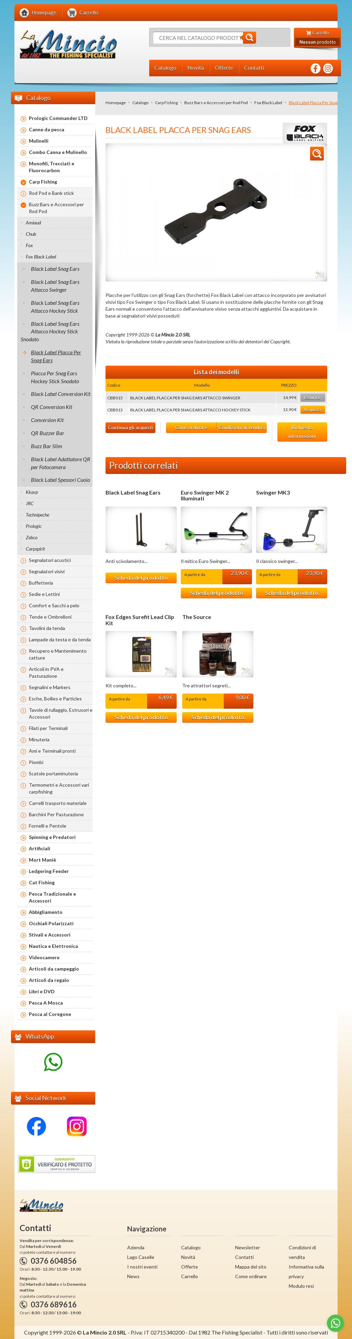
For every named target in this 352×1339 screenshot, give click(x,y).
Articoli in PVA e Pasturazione (46, 672)
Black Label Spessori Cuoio (60, 479)
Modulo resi (301, 1286)
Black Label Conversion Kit (60, 393)
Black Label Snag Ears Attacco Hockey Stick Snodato (50, 331)
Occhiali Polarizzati (51, 923)
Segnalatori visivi (47, 571)
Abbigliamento (46, 912)
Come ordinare (191, 427)
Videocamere (44, 957)
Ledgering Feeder (49, 871)
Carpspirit (35, 549)
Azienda (135, 1247)
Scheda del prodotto (141, 577)
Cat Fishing (42, 882)
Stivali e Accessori (49, 935)
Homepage (116, 102)
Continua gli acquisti (130, 427)
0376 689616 (54, 1304)
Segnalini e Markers (49, 687)
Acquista (312, 409)
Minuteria (39, 739)
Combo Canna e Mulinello (58, 152)
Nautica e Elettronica (53, 946)
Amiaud (33, 222)
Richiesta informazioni (302, 432)
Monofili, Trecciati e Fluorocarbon (51, 167)
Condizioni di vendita (242, 427)
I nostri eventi (142, 1267)
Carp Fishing (166, 102)
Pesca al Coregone (50, 1014)
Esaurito (312, 397)
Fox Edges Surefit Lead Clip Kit (140, 620)
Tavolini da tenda (47, 628)
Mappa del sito (250, 1267)
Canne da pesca (46, 129)
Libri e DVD (42, 991)
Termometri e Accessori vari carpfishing (59, 788)
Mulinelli (38, 141)
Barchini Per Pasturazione (56, 814)
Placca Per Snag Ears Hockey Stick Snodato (55, 377)
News (133, 1276)
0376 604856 (54, 1260)
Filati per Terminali (48, 728)
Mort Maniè (42, 860)
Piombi (36, 762)
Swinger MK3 (273, 492)
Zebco (31, 537)
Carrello (189, 1276)
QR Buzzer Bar (47, 433)
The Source (196, 617)
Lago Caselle (140, 1257)
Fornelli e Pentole (47, 826)
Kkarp (32, 492)
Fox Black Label (268, 102)
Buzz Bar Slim (46, 446)
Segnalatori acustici (50, 560)
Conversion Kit (47, 420)
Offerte (189, 1267)
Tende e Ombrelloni (50, 617)
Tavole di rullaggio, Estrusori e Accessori (60, 713)
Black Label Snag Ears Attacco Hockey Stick (55, 306)
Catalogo (140, 102)
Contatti (244, 1257)
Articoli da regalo (49, 980)
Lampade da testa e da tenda (60, 639)
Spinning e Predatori (52, 837)
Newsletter (247, 1247)
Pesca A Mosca (46, 1003)
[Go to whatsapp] (335, 1323)
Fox (29, 245)
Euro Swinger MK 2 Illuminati (205, 495)
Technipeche (37, 515)
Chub (31, 234)
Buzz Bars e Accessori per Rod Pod (216, 102)
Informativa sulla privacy (306, 1271)
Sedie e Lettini (44, 594)
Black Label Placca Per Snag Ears (56, 356)
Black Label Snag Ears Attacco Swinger (55, 285)
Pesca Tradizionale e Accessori (52, 897)
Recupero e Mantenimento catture (58, 654)
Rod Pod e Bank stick (51, 193)
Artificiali (39, 848)
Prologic (34, 526)
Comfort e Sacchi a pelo (54, 605)
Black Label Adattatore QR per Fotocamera (60, 463)
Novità (188, 1257)
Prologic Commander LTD (58, 118)
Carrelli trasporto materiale (58, 803)
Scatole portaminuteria (53, 773)
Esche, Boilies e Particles (55, 698)
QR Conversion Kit (51, 406)
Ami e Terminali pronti (52, 751)
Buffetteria (41, 583)
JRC (30, 503)
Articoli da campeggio (54, 969)
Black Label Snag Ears (133, 492)
